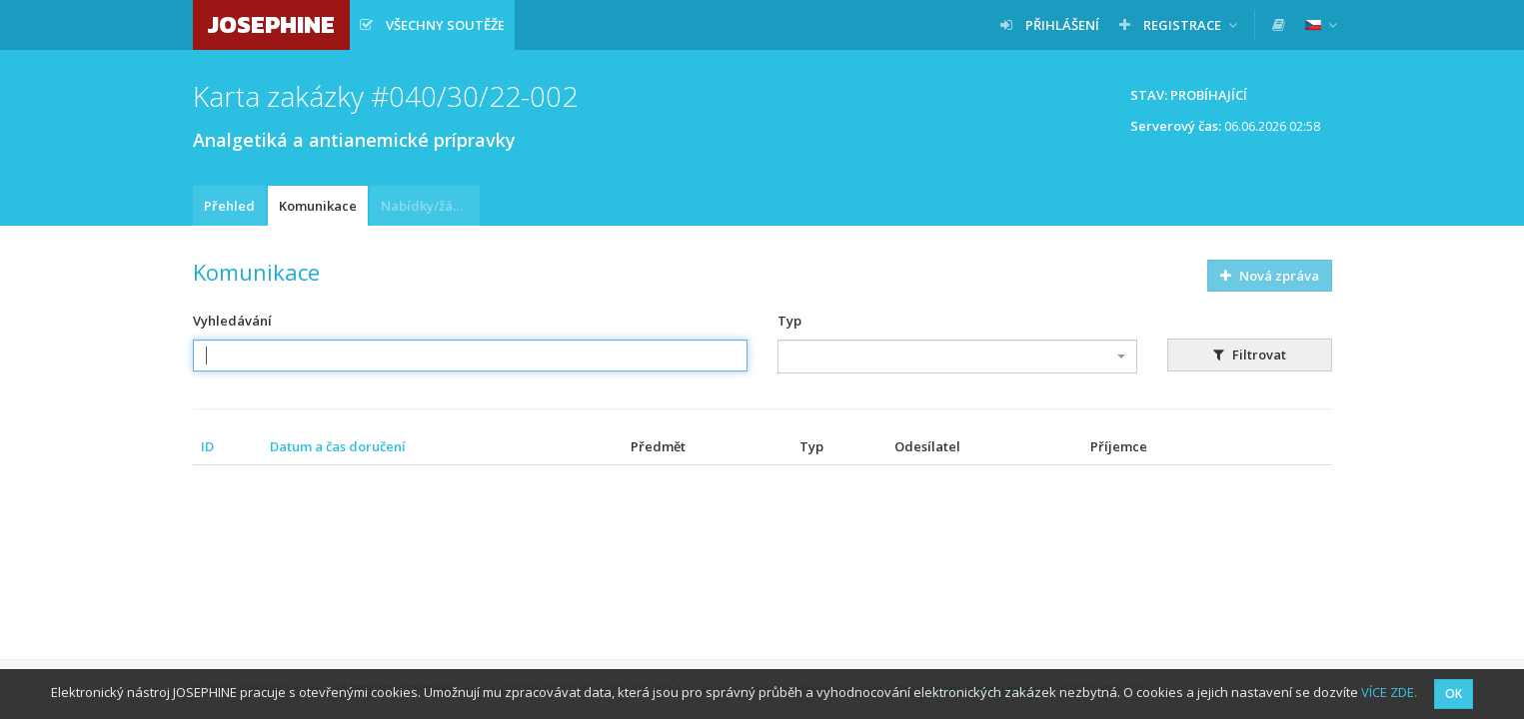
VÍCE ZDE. (1389, 692)
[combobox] (957, 356)
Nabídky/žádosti (430, 206)
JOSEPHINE (271, 24)
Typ (789, 321)
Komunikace (318, 206)
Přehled (229, 206)
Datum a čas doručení (338, 446)
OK (1453, 693)
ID (207, 446)
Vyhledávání (232, 321)
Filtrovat (1249, 354)
